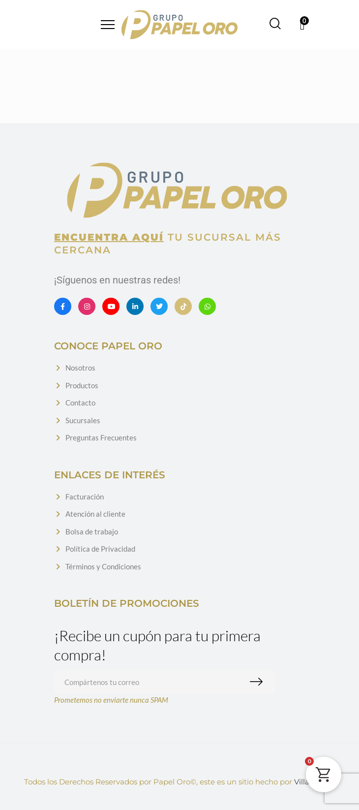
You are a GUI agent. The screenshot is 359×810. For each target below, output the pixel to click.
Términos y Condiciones (103, 566)
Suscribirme (258, 682)
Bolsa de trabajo (91, 531)
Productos (81, 385)
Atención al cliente (95, 513)
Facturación (84, 496)
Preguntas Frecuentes (101, 437)
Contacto (80, 402)
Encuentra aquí (109, 237)
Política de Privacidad (100, 548)
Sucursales (82, 420)
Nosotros (80, 367)
